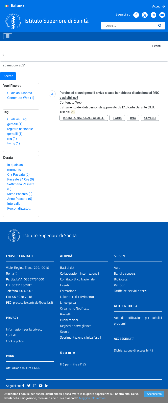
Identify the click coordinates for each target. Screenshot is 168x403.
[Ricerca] (128, 25)
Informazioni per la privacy (24, 329)
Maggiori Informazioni (92, 398)
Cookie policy (15, 341)
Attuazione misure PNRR (23, 367)
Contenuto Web (20, 98)
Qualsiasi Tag (16, 119)
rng (12, 139)
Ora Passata (18, 174)
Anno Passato (19, 199)
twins (13, 143)
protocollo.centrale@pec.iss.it (33, 302)
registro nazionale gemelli (83, 118)
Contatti (11, 335)
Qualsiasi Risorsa (19, 93)
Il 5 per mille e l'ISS (73, 364)
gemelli (15, 124)
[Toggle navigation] (7, 36)
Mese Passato (19, 194)
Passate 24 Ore (20, 179)
